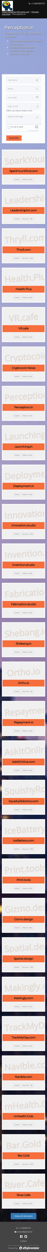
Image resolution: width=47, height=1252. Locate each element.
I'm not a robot (17, 127)
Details (17, 179)
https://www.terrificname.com (15, 12)
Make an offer (27, 179)
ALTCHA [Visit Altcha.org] (36, 130)
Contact (23, 1241)
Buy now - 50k (27, 219)
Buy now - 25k (27, 691)
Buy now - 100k (27, 258)
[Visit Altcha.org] (36, 127)
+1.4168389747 (23, 1228)
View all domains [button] (24, 1216)
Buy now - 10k (27, 1085)
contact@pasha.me (23, 1232)
